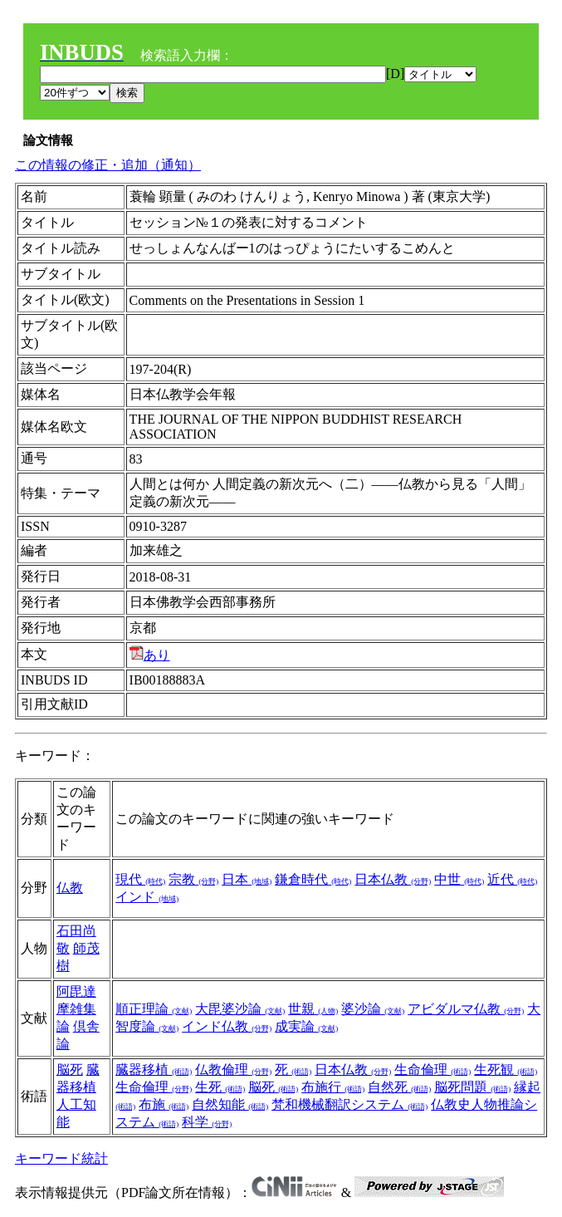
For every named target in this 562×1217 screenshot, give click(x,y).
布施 (163, 1104)
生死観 (505, 1069)
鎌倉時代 (313, 879)
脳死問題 (472, 1087)
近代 (512, 879)
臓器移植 (153, 1069)
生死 (220, 1087)
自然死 (399, 1087)
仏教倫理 (233, 1069)
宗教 (193, 879)
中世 (459, 879)
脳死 (69, 1069)
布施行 (332, 1087)
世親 (313, 1009)
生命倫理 (432, 1069)
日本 (246, 879)
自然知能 (230, 1104)
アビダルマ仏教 (466, 1009)
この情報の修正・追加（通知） (108, 165)
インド (146, 897)
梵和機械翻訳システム (349, 1104)
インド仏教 (226, 1026)
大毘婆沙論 (240, 1009)
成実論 (306, 1026)
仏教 (69, 888)
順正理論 (153, 1009)
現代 (140, 879)
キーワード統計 (61, 1158)
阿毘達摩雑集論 (76, 1008)
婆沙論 (372, 1009)
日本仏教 (392, 879)
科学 (207, 1122)
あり (150, 655)
